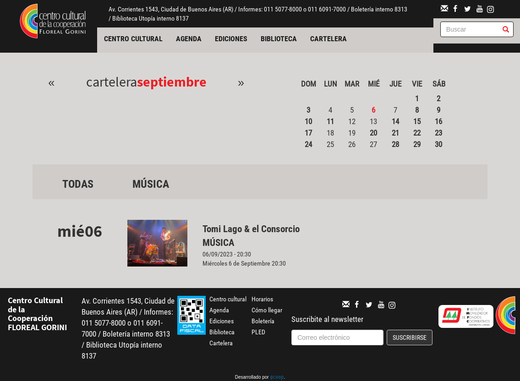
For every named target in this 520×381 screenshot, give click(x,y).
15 (417, 121)
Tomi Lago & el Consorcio (252, 228)
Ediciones (231, 38)
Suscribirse (410, 337)
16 (438, 121)
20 (373, 132)
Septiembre (172, 81)
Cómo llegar (267, 310)
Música (150, 184)
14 (395, 121)
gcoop (277, 378)
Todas (77, 184)
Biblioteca (279, 38)
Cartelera (328, 38)
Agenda (189, 38)
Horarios (262, 299)
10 (308, 121)
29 (417, 144)
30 (438, 144)
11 (330, 121)
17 (308, 132)
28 (395, 144)
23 (438, 132)
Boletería (263, 321)
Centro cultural (133, 38)
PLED (258, 332)
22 (417, 132)
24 (308, 144)
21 (395, 132)
